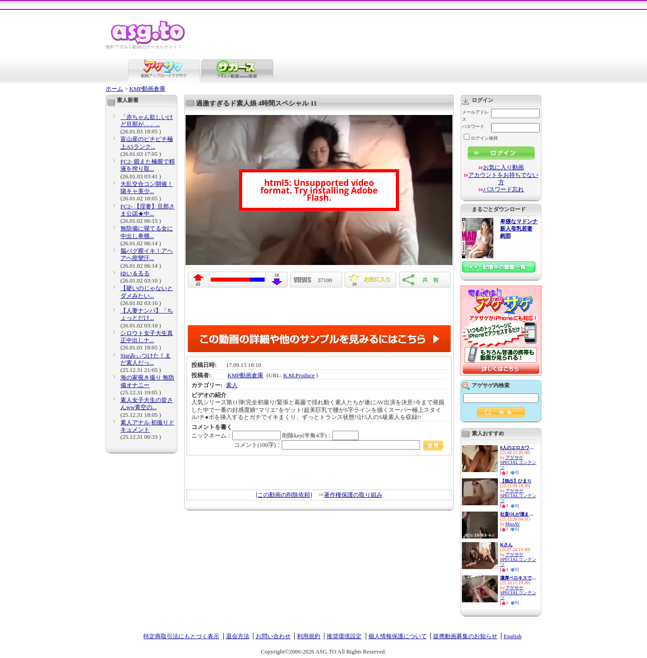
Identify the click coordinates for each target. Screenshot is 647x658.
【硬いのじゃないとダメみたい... (146, 292)
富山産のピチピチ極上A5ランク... (146, 143)
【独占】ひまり (516, 480)
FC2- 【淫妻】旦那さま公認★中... (147, 210)
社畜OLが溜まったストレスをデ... (518, 514)
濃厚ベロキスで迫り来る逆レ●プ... (518, 577)
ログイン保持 (481, 138)
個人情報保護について (397, 636)
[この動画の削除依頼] (284, 494)
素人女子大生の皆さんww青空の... (146, 404)
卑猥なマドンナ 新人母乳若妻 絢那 (519, 228)
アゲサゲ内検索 (491, 385)
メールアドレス (475, 116)
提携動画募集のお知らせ (465, 636)
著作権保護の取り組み (353, 494)
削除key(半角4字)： (320, 435)
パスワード (473, 126)
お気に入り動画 (503, 167)
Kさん (506, 544)
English (513, 636)
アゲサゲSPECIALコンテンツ (518, 462)
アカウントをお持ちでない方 (503, 178)
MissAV (512, 523)
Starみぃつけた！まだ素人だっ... (145, 359)
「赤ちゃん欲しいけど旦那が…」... (146, 121)
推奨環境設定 (344, 636)
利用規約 (308, 636)
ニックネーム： (236, 435)
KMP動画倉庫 (147, 88)
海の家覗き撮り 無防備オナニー (147, 381)
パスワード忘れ (503, 189)
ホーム (114, 88)
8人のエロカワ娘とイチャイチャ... (518, 447)
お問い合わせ (273, 636)
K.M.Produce (299, 375)
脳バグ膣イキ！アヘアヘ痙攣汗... (146, 254)
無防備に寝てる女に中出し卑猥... (146, 232)
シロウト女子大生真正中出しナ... (146, 337)
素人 (232, 385)
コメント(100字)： (338, 445)
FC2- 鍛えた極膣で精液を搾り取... (147, 165)
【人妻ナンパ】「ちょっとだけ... (146, 314)
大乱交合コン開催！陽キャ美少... (146, 187)
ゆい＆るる (135, 273)
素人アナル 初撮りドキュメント (147, 426)
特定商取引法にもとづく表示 (181, 636)
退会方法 (237, 636)
